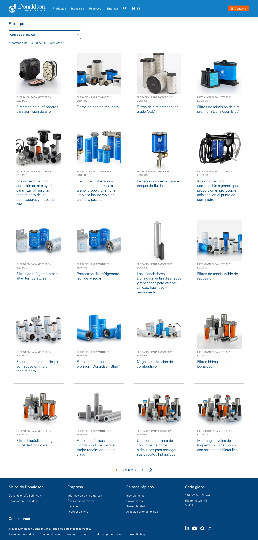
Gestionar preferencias (107, 534)
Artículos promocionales (142, 511)
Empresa (112, 8)
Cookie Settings (136, 534)
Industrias (77, 8)
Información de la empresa (85, 495)
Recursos (95, 8)
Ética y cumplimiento (81, 501)
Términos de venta (76, 534)
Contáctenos (19, 518)
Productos (59, 8)
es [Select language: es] (136, 8)
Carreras (73, 506)
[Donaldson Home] (29, 8)
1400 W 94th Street (197, 495)
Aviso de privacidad (21, 534)
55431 (189, 505)
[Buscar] (124, 8)
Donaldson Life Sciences (25, 495)
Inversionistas (135, 495)
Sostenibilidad (135, 506)
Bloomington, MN (196, 500)
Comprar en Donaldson (24, 501)
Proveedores (134, 501)
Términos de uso (49, 534)
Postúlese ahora (78, 511)
